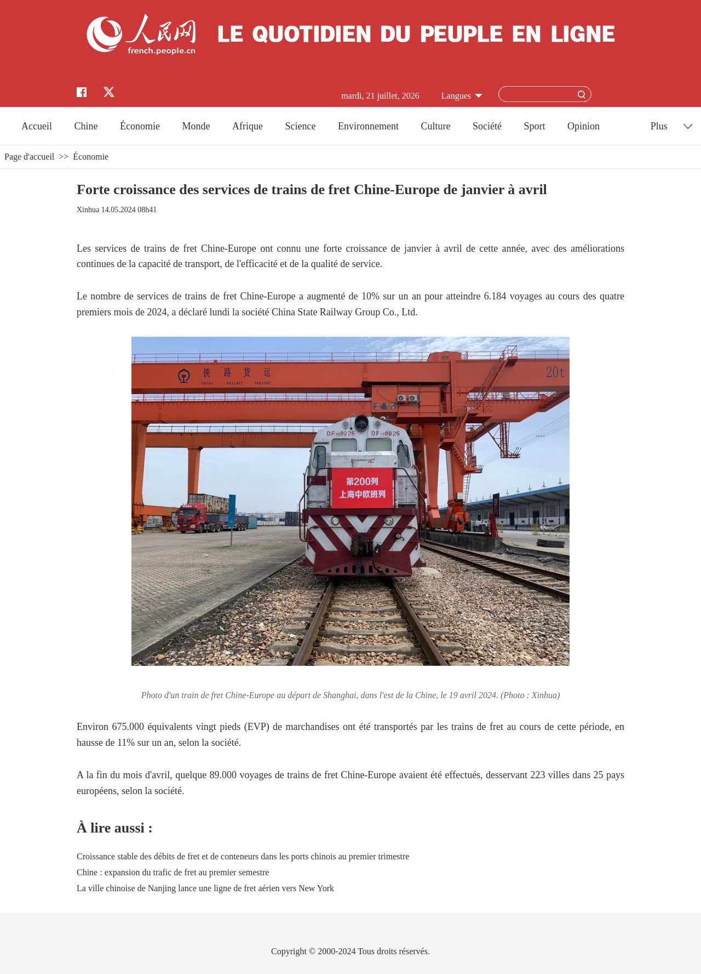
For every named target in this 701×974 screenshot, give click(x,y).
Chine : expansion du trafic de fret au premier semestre (173, 872)
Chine (86, 126)
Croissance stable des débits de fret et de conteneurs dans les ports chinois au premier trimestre (243, 856)
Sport (534, 126)
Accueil (36, 126)
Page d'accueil (29, 156)
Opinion (583, 126)
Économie (140, 126)
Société (487, 126)
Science (300, 126)
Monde (196, 126)
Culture (435, 126)
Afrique (247, 126)
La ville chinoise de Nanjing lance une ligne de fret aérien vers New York (205, 888)
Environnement (368, 126)
